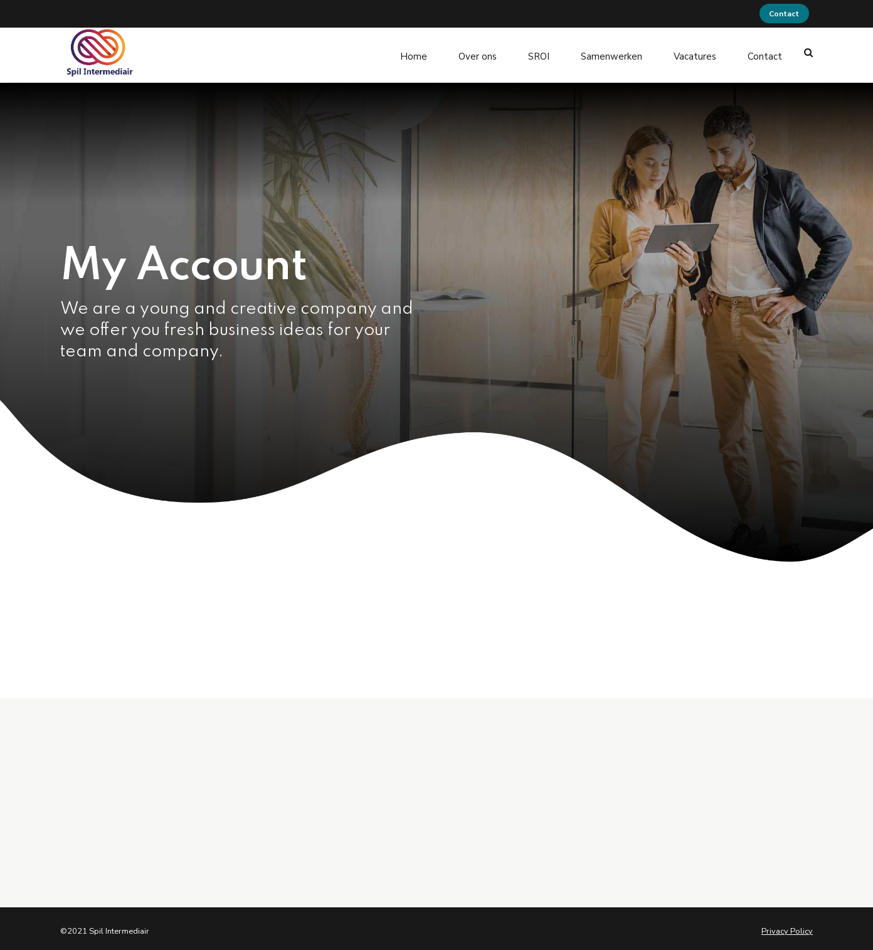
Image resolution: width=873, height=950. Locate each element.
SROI (538, 52)
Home (413, 52)
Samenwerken (611, 52)
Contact (765, 52)
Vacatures (695, 52)
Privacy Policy (787, 926)
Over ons (477, 52)
